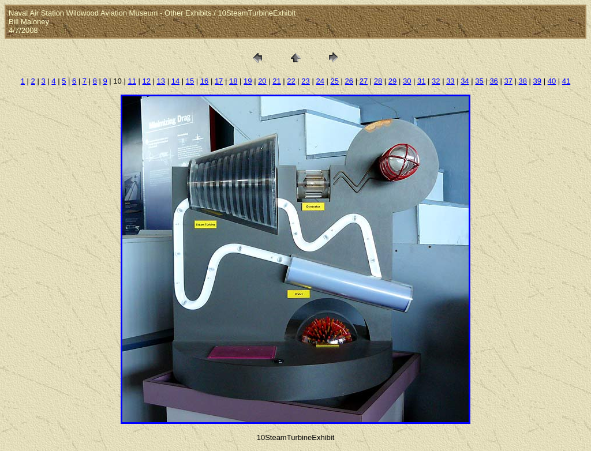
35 (479, 81)
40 (552, 81)
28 (378, 81)
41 (566, 81)
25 (335, 81)
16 (204, 81)
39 (537, 81)
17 (219, 81)
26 (349, 81)
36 (493, 81)
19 (248, 81)
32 (436, 81)
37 (508, 81)
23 (305, 81)
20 (262, 81)
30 (407, 81)
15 (190, 81)
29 (392, 81)
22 (291, 81)
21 (276, 81)
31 (421, 81)
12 (147, 81)
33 (450, 81)
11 (132, 81)
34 (465, 81)
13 (161, 81)
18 (233, 81)
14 (175, 81)
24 (320, 81)
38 (523, 81)
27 (364, 81)
